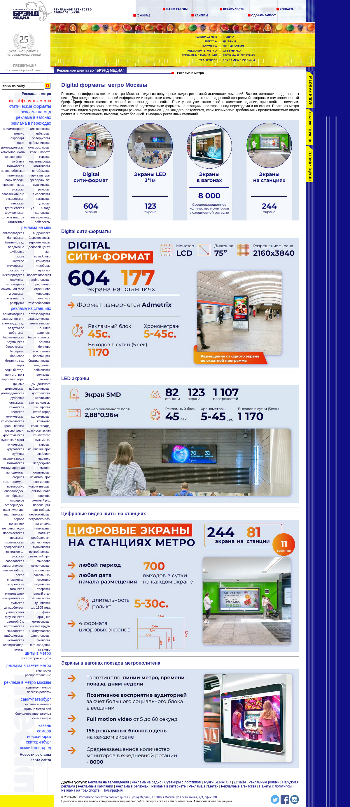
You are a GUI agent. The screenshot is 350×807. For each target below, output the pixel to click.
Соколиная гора (12, 289)
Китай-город (41, 412)
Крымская (43, 261)
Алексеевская (40, 128)
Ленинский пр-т (39, 449)
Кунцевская (16, 444)
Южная (19, 649)
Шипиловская (40, 635)
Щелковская (15, 640)
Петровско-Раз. (39, 519)
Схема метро (41, 718)
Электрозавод (40, 217)
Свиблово (43, 561)
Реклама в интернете (168, 786)
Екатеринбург (38, 742)
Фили (46, 612)
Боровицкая (41, 356)
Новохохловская (39, 275)
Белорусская (41, 138)
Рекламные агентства (239, 786)
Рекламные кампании (95, 786)
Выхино (44, 379)
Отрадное (17, 500)
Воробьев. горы (12, 379)
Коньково (43, 421)
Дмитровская (14, 388)
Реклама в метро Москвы (27, 682)
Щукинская (42, 640)
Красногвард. (40, 426)
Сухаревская (15, 198)
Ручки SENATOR (217, 782)
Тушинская (42, 603)
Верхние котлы (39, 242)
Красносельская (39, 430)
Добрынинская (39, 142)
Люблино (43, 453)
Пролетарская (14, 542)
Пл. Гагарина (15, 284)
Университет (15, 612)
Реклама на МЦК (36, 227)
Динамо (18, 384)
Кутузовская (15, 265)
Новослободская (13, 170)
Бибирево (17, 351)
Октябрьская (41, 170)
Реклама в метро (36, 94)
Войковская (42, 370)
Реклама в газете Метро (28, 665)
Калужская (16, 402)
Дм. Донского (41, 384)
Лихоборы (43, 265)
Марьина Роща (39, 161)
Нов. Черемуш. (13, 481)
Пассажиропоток (39, 692)
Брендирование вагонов (33, 713)
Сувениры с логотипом (182, 782)
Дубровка (17, 251)
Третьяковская (39, 598)
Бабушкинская (13, 337)
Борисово (17, 356)
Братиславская (39, 360)
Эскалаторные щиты (36, 658)
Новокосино (15, 486)
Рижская (18, 189)
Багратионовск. (39, 337)
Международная (13, 467)
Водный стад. (14, 370)
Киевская (17, 412)
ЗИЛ (47, 251)
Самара (44, 731)
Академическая (39, 318)
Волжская (43, 374)
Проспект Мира (13, 184)
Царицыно (43, 617)
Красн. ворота (40, 152)
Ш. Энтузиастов (13, 217)
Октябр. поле (41, 491)
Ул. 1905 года (41, 208)
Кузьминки (42, 440)
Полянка (44, 533)
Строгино (43, 579)
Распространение (38, 675)
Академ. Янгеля (13, 318)
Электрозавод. (13, 645)
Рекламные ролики (264, 782)
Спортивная (15, 579)
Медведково (41, 463)
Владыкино (16, 247)
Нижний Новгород (35, 748)
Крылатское (41, 435)
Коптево (18, 261)
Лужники (44, 270)
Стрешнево (42, 289)
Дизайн (240, 782)
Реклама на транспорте (80, 790)
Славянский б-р (12, 194)
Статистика (16, 222)
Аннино (18, 133)
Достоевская (41, 393)
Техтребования (39, 303)
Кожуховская (15, 416)
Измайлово (42, 256)
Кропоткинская (13, 435)
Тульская (43, 203)
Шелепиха (43, 298)
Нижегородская (13, 275)
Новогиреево (41, 481)
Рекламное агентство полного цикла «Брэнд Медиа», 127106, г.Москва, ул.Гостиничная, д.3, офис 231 (148, 797)
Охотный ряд (41, 500)
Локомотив (16, 270)
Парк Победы (14, 180)
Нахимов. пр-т (40, 477)
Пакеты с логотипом (275, 786)
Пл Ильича (42, 523)
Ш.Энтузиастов (13, 298)
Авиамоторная (13, 128)
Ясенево (44, 649)
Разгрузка (17, 303)
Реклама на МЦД (36, 112)
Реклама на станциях (31, 308)
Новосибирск (39, 736)
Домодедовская (12, 147)
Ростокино (42, 284)
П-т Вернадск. (14, 505)
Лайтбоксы (42, 222)
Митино (45, 467)
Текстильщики (14, 593)
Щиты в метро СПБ (37, 709)
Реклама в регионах (132, 786)
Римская (44, 189)
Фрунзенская (14, 212)
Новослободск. (13, 491)
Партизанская (14, 514)
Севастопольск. (13, 565)
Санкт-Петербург (36, 699)
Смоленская (41, 194)
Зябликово (42, 398)
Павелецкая (15, 175)
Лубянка (18, 161)
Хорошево (43, 293)
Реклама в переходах (31, 123)
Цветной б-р (15, 621)
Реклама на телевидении (108, 782)
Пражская (17, 537)
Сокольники (42, 575)
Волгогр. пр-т (14, 374)
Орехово (44, 495)
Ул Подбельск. (14, 607)
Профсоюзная (14, 547)
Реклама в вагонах (33, 117)
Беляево (44, 346)
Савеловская (15, 561)
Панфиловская (39, 279)
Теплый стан (41, 593)
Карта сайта (40, 760)
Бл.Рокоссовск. (39, 237)
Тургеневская (14, 208)
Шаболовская (14, 635)
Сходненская (41, 584)
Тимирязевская (13, 598)
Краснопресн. (14, 156)
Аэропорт (17, 138)
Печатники (16, 523)
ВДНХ (20, 142)
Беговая (44, 342)
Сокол (20, 575)
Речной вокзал (39, 551)
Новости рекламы (35, 755)
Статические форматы (30, 106)
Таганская (43, 198)
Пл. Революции (13, 528)
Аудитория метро (38, 687)
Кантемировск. (39, 402)
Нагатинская (41, 166)
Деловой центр (39, 247)
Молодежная (15, 472)
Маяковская (15, 166)
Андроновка (41, 233)
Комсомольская (38, 147)
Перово (19, 519)
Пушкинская (41, 184)
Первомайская (39, 514)
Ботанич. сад (14, 242)
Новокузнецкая (39, 486)
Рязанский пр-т (39, 556)
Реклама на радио (147, 782)
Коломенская (40, 416)
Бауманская (15, 342)
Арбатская (42, 133)
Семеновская (40, 565)
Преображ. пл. (39, 180)
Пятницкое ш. (14, 551)
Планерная (42, 528)
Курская (44, 156)
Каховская (16, 407)
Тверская (17, 203)
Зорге (20, 256)
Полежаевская (13, 533)
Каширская (42, 407)
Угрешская (16, 293)
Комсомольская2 (13, 152)
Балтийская (15, 237)
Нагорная (17, 477)
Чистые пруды (40, 626)
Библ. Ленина (40, 351)
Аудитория (43, 670)
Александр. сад (12, 323)
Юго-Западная (40, 645)
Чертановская (14, 626)
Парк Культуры (39, 175)
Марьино (44, 458)
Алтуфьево (16, 328)
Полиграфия (112, 790)
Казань (44, 725)
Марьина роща (13, 458)
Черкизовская (40, 621)
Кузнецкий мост (12, 440)
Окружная (17, 279)
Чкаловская (42, 212)
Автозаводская (13, 233)
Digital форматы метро (30, 101)
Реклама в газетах (204, 786)
